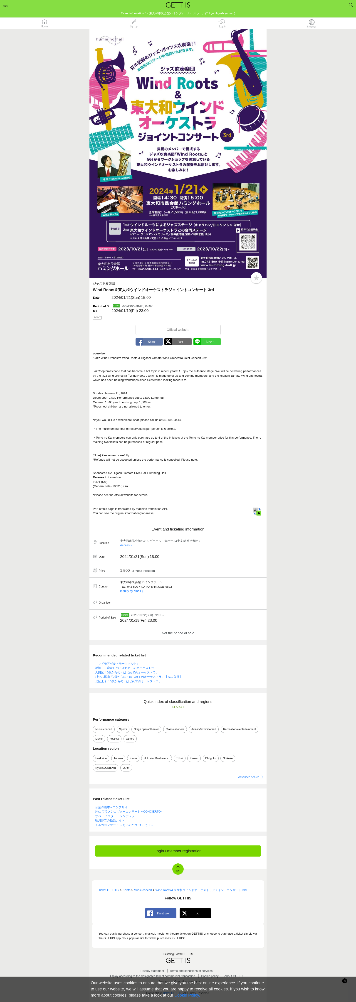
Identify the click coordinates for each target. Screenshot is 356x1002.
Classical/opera (175, 729)
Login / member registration (178, 851)
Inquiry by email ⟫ (131, 591)
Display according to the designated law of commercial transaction (152, 976)
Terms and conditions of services (191, 971)
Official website (178, 330)
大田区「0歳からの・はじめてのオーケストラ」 (127, 672)
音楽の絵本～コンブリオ (111, 807)
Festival (114, 738)
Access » (126, 545)
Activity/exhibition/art (203, 729)
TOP (178, 870)
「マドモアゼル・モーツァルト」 (117, 663)
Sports (123, 729)
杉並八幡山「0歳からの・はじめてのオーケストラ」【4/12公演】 (138, 676)
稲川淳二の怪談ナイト (110, 820)
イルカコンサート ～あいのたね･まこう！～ (124, 825)
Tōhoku (118, 758)
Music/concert (103, 729)
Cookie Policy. (187, 995)
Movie (99, 738)
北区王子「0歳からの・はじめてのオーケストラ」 (128, 681)
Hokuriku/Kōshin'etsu (156, 758)
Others (130, 738)
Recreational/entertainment (239, 729)
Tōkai (179, 758)
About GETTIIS (234, 976)
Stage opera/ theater (146, 729)
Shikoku (228, 758)
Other (126, 767)
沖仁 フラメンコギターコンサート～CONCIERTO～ (129, 811)
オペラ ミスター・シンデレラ (114, 816)
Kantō (133, 758)
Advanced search (248, 777)
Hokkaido (101, 758)
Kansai (194, 758)
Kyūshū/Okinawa (105, 767)
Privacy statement (152, 971)
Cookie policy (209, 976)
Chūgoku (210, 758)
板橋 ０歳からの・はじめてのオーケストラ (124, 668)
